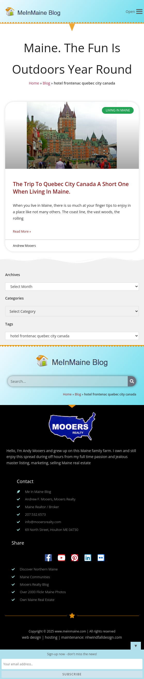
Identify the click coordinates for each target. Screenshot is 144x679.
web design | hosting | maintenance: (53, 637)
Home (34, 82)
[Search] (132, 381)
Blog (46, 82)
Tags (9, 324)
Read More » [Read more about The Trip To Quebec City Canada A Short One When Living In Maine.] (22, 231)
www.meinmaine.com (70, 631)
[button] (130, 12)
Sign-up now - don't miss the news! (72, 654)
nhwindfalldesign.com (103, 637)
